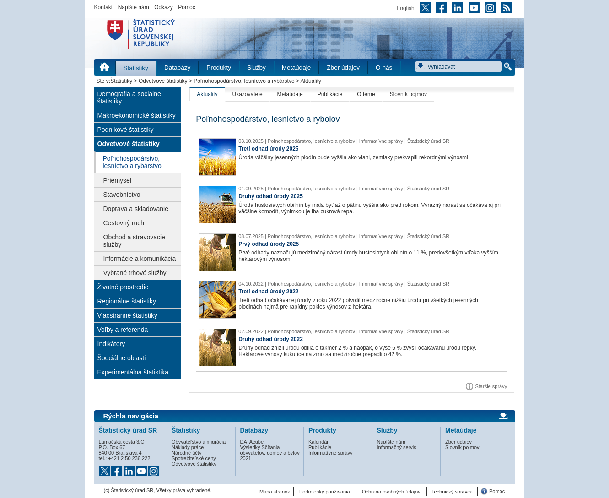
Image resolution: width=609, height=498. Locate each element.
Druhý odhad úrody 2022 (270, 339)
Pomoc (186, 7)
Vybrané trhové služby (135, 272)
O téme (366, 94)
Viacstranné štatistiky (127, 315)
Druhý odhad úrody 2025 (270, 196)
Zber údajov (343, 67)
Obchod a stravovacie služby (134, 240)
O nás (384, 67)
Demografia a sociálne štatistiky (129, 97)
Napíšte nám (133, 7)
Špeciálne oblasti (121, 358)
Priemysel (117, 180)
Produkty (218, 67)
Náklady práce (188, 447)
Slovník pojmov (408, 94)
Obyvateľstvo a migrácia (199, 441)
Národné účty (186, 452)
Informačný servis (396, 447)
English (405, 8)
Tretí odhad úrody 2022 (268, 291)
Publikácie (330, 94)
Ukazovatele (247, 94)
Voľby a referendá (122, 329)
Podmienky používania (324, 491)
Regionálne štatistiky (126, 301)
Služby (256, 67)
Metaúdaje (296, 67)
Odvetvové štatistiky (163, 81)
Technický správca (452, 491)
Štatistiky (136, 68)
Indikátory (111, 343)
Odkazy (163, 7)
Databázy (177, 67)
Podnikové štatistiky (125, 129)
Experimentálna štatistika (133, 372)
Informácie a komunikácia (139, 258)
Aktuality (207, 94)
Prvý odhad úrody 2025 (268, 244)
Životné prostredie (123, 287)
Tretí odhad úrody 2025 (268, 149)
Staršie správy (491, 386)
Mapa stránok (274, 491)
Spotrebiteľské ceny (194, 458)
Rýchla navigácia (131, 416)
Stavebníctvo (121, 194)
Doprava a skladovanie (135, 208)
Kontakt (103, 7)
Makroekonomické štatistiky (136, 115)
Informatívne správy (330, 452)
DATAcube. (252, 441)
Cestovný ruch (123, 223)
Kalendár (318, 441)
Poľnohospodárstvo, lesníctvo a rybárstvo (244, 81)
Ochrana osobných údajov (391, 491)
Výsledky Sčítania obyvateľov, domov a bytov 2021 (270, 452)
